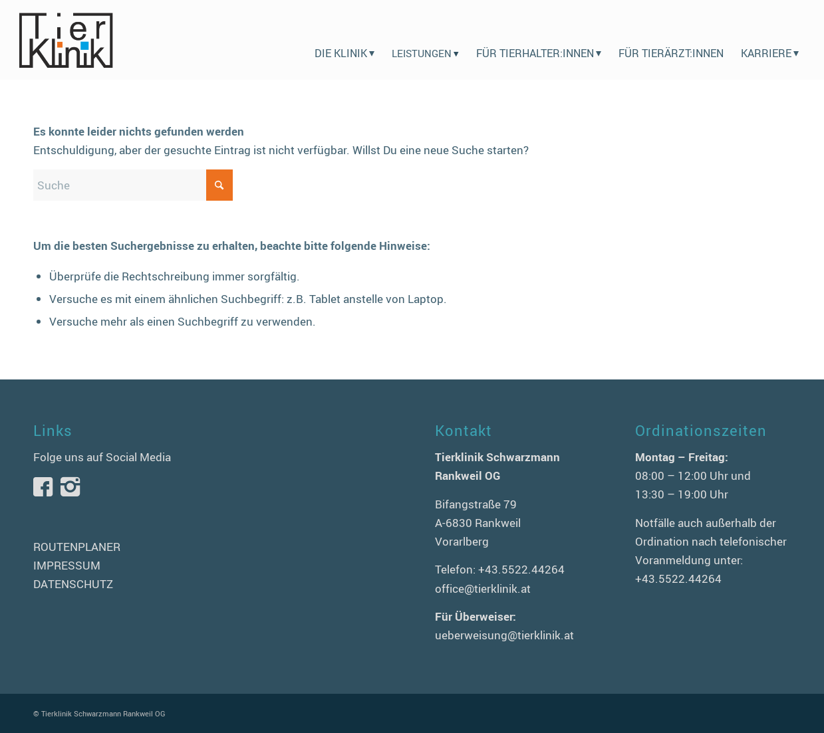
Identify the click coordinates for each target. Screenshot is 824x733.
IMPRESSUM (66, 565)
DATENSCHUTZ (73, 583)
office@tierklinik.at (483, 588)
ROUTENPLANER (76, 546)
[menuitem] (344, 40)
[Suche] (133, 185)
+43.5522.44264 (521, 569)
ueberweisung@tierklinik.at (504, 635)
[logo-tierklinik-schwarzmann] (65, 40)
